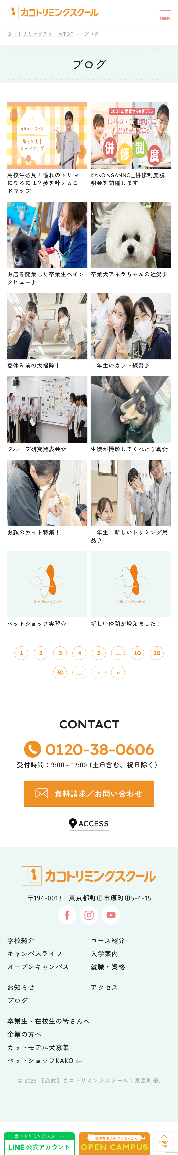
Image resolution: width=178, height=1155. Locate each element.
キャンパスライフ (35, 986)
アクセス (104, 1020)
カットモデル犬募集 (38, 1080)
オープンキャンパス (38, 999)
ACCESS (93, 855)
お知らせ (21, 1020)
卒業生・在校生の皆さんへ (48, 1053)
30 (59, 705)
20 (156, 685)
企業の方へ (24, 1067)
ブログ (17, 1033)
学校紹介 (21, 973)
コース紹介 (108, 973)
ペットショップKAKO (40, 1093)
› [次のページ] (99, 705)
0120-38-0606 (99, 782)
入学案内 (104, 986)
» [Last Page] (118, 705)
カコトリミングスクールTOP (40, 33)
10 (137, 685)
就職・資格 (108, 999)
